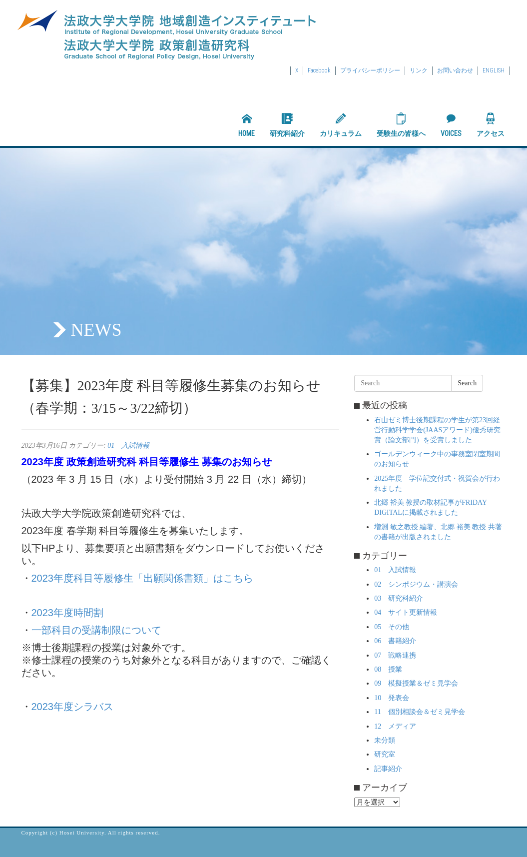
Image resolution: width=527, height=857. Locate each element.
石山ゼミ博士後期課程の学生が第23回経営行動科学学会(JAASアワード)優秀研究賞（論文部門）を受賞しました (437, 430)
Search (467, 383)
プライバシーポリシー (370, 70)
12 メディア (395, 726)
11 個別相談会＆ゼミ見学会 (419, 712)
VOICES (451, 124)
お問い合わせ (455, 70)
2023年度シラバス (72, 706)
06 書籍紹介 (395, 641)
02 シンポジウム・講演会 (416, 584)
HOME (246, 124)
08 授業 (388, 669)
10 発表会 (391, 698)
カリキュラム (341, 124)
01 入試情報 (128, 445)
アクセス (491, 124)
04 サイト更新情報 (405, 612)
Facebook (319, 70)
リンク (419, 70)
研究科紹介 (287, 124)
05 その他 (391, 627)
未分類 (384, 740)
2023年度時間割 (67, 612)
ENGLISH (494, 70)
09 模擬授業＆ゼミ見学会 (416, 683)
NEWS (96, 330)
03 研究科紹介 (398, 598)
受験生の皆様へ (401, 124)
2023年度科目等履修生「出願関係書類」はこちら (142, 578)
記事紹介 (388, 769)
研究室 (384, 754)
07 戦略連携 (395, 655)
